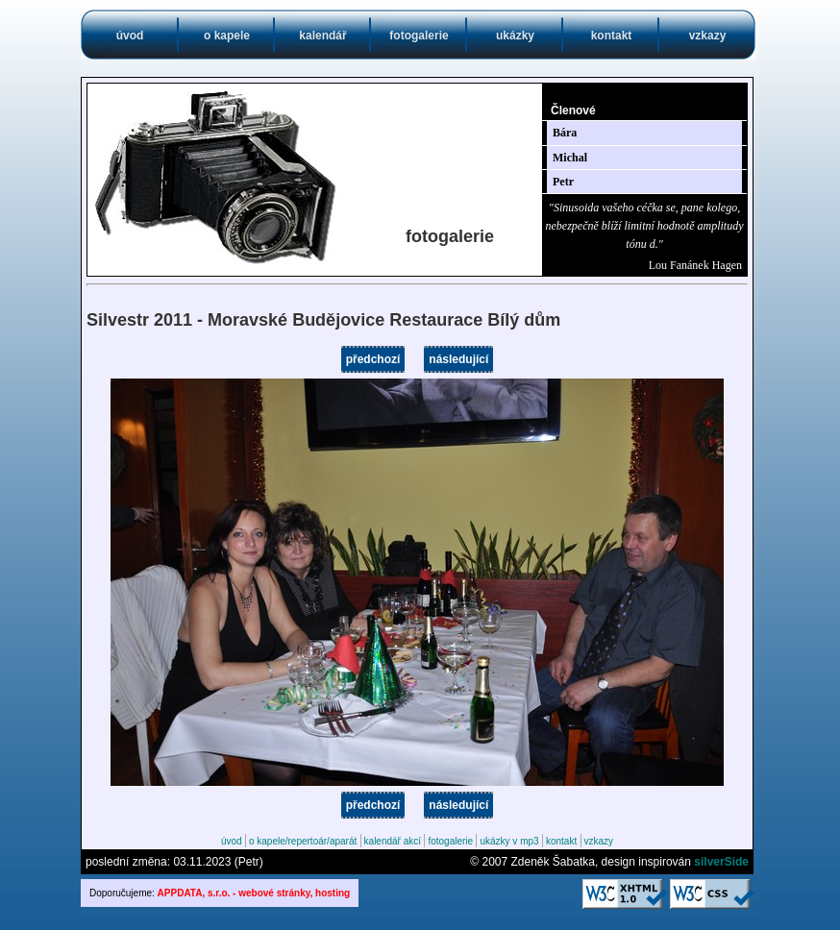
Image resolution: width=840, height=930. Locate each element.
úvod (130, 35)
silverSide (721, 862)
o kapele (227, 35)
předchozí (373, 359)
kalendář (322, 35)
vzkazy (708, 35)
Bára (565, 132)
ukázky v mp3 (509, 841)
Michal (570, 157)
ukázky (515, 35)
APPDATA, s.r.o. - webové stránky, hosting (254, 893)
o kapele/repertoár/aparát (303, 841)
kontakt (611, 35)
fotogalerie (418, 35)
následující (458, 359)
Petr (563, 181)
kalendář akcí (392, 841)
